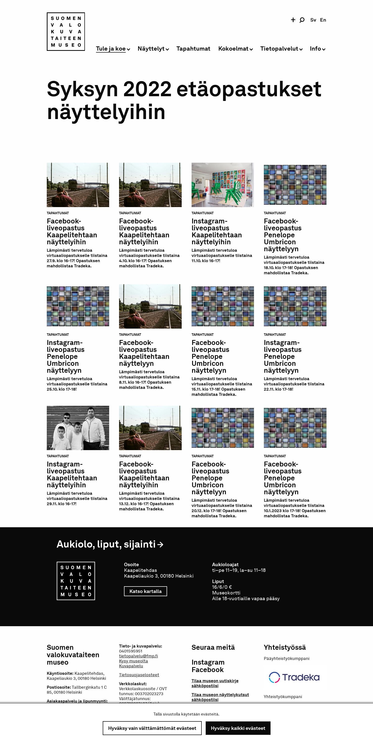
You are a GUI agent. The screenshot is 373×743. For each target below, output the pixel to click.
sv (313, 20)
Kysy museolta (133, 660)
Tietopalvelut (279, 48)
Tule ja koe (111, 48)
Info (315, 48)
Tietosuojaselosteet (139, 674)
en (323, 20)
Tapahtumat (193, 48)
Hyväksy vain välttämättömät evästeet (152, 728)
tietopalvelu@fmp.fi (138, 655)
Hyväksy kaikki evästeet (238, 728)
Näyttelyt (151, 48)
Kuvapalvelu (131, 665)
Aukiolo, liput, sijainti (106, 544)
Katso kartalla (148, 591)
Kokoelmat (233, 48)
